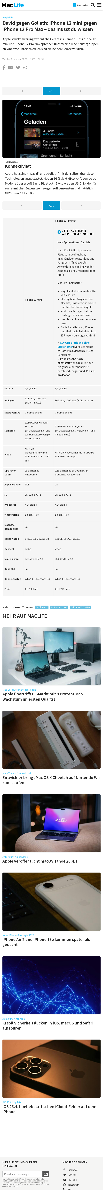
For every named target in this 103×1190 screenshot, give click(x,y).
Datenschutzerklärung (13, 1186)
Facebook (70, 1169)
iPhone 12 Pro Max (81, 607)
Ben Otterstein (14, 59)
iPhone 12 (43, 607)
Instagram (71, 1184)
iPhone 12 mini (60, 607)
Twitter (69, 1174)
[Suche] (93, 5)
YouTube (70, 1179)
